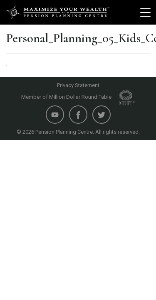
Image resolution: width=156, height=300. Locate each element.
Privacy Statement (78, 85)
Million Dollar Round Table (92, 97)
